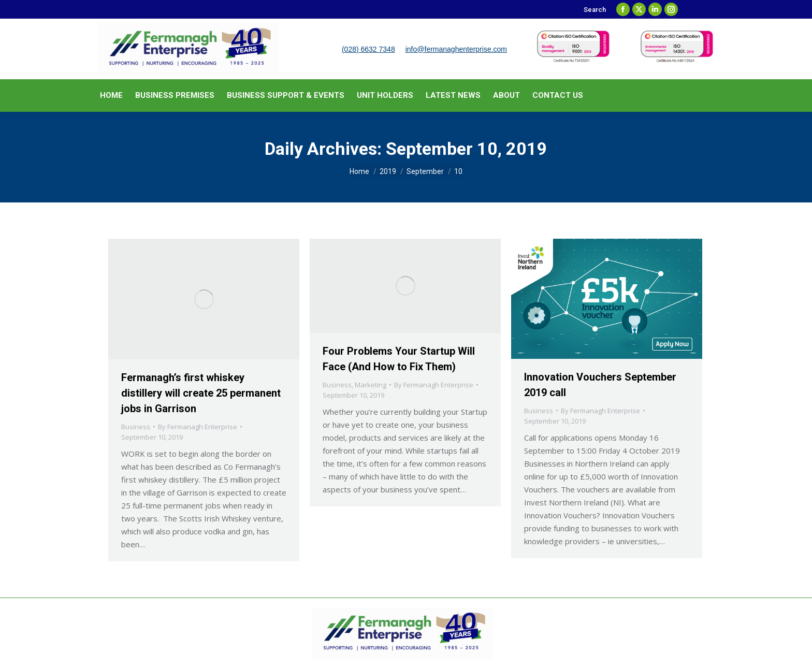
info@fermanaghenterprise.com (456, 49)
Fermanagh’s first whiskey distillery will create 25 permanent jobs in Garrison (201, 393)
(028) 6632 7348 (368, 49)
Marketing (370, 384)
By (197, 426)
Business (135, 426)
